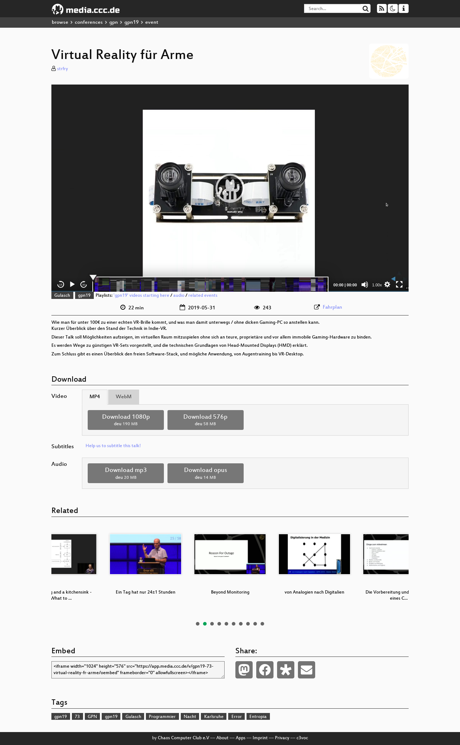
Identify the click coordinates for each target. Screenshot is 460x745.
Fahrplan (332, 307)
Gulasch (62, 295)
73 (77, 716)
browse (60, 22)
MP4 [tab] (94, 397)
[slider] (210, 284)
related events (202, 295)
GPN (92, 716)
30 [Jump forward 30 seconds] (84, 284)
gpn (113, 22)
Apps (240, 738)
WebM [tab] (124, 397)
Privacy (282, 738)
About (222, 738)
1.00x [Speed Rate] (377, 285)
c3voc (302, 738)
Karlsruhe (214, 716)
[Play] (72, 284)
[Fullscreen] (399, 284)
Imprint (260, 738)
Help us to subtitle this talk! (113, 446)
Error (236, 716)
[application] (230, 188)
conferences (89, 22)
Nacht (190, 716)
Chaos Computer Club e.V (183, 738)
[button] (230, 188)
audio (178, 295)
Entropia (258, 716)
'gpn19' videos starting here (141, 295)
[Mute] (364, 284)
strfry (62, 69)
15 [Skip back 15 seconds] (61, 284)
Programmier (162, 716)
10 (262, 624)
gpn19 (131, 22)
